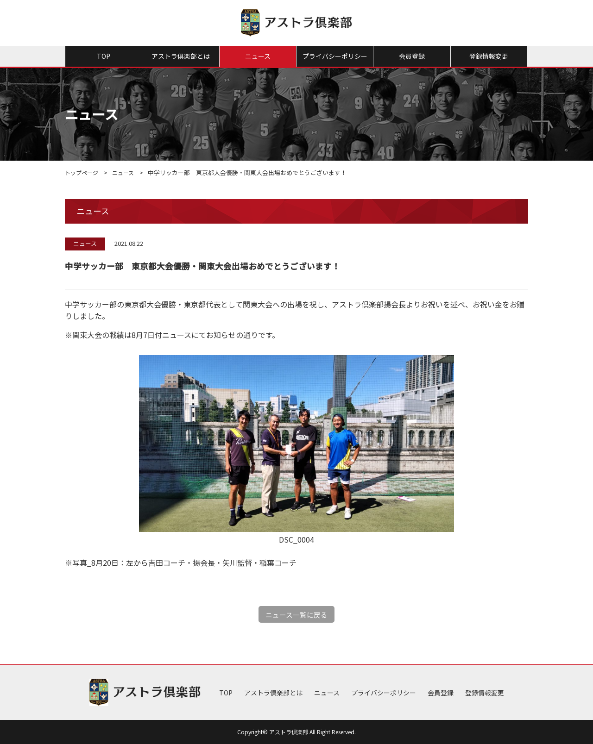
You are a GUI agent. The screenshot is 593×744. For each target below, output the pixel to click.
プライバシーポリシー (335, 56)
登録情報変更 (488, 56)
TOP (103, 56)
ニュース (258, 56)
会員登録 (412, 56)
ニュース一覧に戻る (297, 614)
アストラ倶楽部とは (180, 56)
